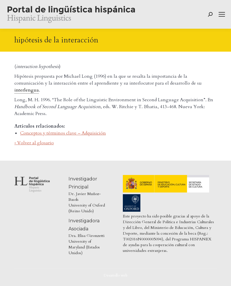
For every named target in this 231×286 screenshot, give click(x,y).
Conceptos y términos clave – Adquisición (63, 133)
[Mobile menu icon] (221, 14)
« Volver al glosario (34, 143)
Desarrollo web (115, 275)
